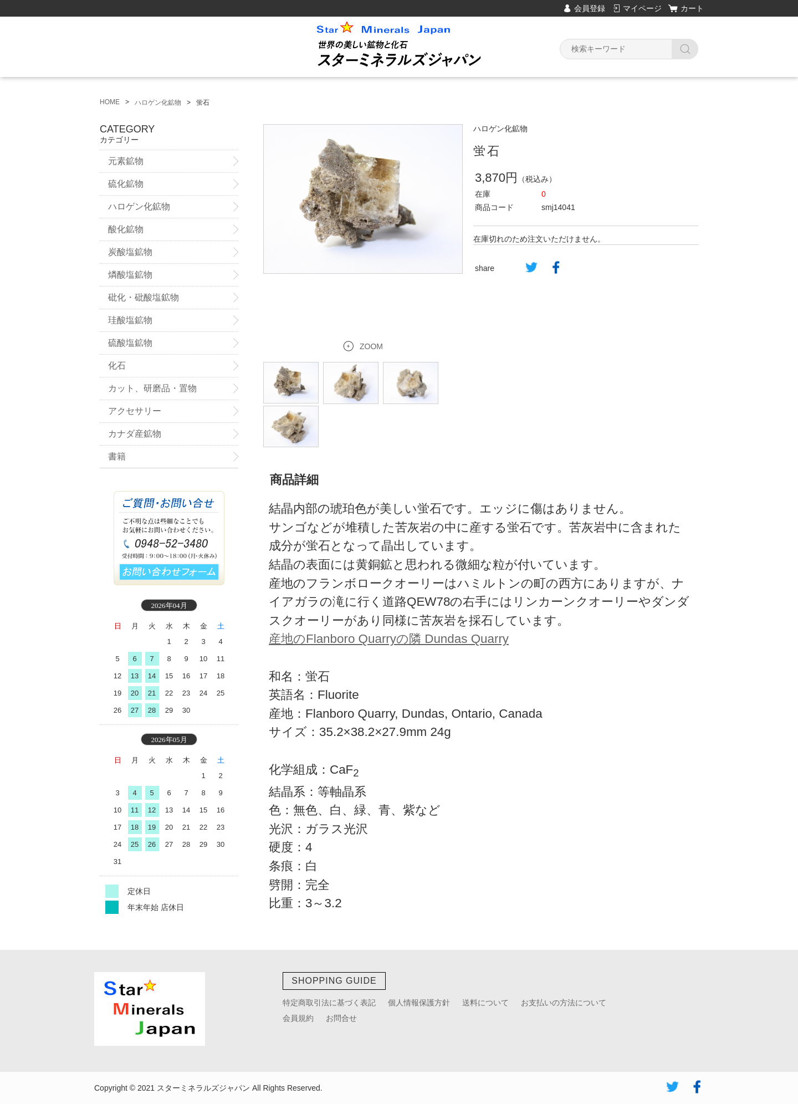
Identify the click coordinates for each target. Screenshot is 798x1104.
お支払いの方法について (563, 1002)
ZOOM (371, 333)
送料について (485, 1002)
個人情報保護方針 (419, 1002)
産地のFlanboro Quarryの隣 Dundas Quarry (389, 626)
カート (692, 8)
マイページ (642, 8)
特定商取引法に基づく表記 (329, 1002)
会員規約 (298, 1018)
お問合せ (341, 1018)
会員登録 (589, 8)
